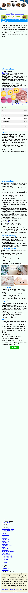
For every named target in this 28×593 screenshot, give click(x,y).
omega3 (4, 561)
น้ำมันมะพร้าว (5, 541)
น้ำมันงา (4, 547)
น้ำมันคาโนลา (5, 539)
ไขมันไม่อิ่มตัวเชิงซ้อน (7, 558)
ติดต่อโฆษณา (5, 589)
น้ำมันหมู (4, 533)
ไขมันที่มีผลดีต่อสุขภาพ (8, 529)
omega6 (4, 562)
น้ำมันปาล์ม (5, 544)
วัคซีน (12, 14)
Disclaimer (19, 589)
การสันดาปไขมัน (6, 523)
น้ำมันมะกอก (5, 542)
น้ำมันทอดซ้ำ (5, 570)
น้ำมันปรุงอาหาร (6, 550)
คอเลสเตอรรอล (6, 555)
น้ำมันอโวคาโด (5, 535)
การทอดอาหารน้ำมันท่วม (8, 552)
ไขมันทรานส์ (11, 222)
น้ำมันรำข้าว (5, 549)
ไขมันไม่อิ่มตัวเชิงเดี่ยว (7, 556)
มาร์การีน (4, 538)
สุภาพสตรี (15, 12)
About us (12, 589)
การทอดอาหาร (6, 553)
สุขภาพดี (9, 12)
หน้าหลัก (4, 12)
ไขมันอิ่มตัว (5, 73)
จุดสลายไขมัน (5, 568)
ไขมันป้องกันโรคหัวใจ (7, 530)
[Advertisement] (14, 53)
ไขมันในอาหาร (5, 520)
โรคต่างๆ (8, 14)
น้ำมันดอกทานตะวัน (7, 546)
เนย (3, 536)
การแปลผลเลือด (23, 12)
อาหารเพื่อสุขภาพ (19, 14)
